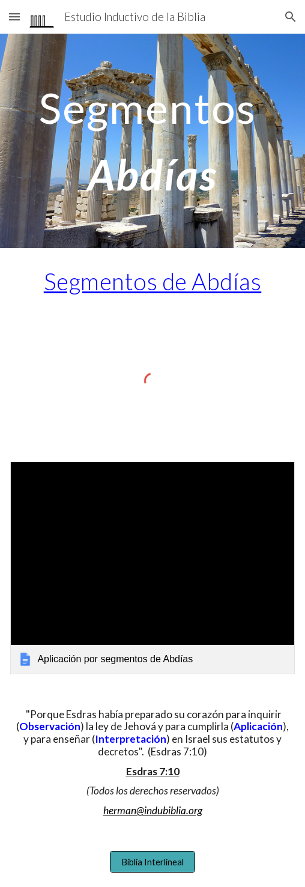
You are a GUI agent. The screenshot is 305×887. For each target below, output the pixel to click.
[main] (152, 141)
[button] (14, 16)
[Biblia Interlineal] (152, 862)
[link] (152, 568)
